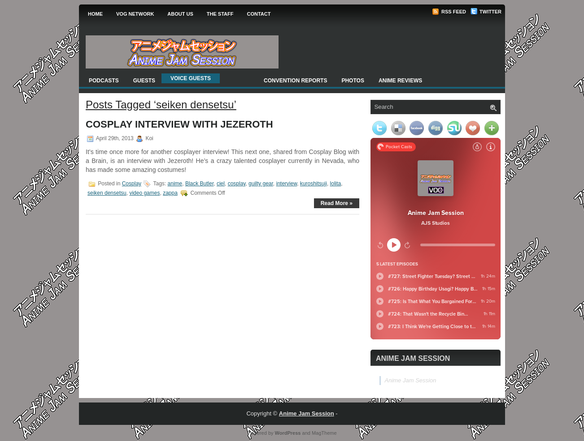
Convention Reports (295, 80)
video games (144, 193)
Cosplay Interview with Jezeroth (179, 124)
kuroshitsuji (313, 183)
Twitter (486, 11)
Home (95, 14)
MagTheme (324, 433)
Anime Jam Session (413, 358)
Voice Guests (190, 78)
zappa (170, 193)
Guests (144, 80)
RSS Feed (449, 11)
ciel (221, 183)
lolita (335, 183)
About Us (180, 14)
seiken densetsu (106, 193)
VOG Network (135, 14)
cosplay (237, 183)
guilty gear (260, 183)
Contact (258, 14)
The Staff (220, 14)
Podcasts (104, 80)
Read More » (337, 203)
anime (175, 183)
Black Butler (199, 183)
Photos (352, 80)
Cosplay (131, 183)
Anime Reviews (400, 80)
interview (286, 183)
